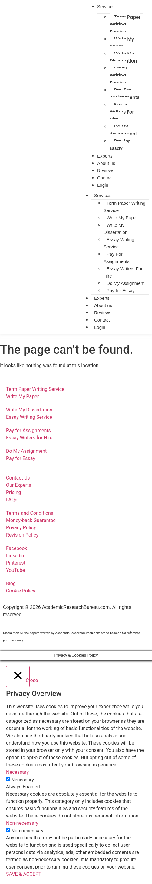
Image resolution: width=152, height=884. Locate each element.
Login (102, 185)
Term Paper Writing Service (125, 24)
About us (103, 305)
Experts (102, 298)
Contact (102, 320)
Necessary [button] (17, 772)
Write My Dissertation (123, 57)
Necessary (22, 779)
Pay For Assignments (125, 94)
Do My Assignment (123, 130)
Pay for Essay (120, 145)
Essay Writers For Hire (122, 111)
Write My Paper (122, 42)
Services (103, 195)
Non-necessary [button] (22, 823)
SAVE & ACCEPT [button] (23, 874)
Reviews (102, 312)
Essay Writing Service (118, 75)
